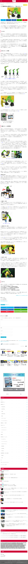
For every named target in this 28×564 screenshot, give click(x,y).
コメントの (3, 555)
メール (2, 330)
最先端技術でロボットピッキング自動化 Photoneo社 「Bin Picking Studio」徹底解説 (10, 485)
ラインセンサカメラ (4, 420)
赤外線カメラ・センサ (4, 436)
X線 (2, 457)
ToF (2, 432)
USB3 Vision (3, 413)
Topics (2, 399)
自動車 (2, 434)
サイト (1, 333)
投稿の (2, 554)
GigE (2, 411)
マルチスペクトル (4, 443)
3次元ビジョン (3, 425)
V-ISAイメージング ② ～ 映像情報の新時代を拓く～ (11, 477)
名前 (1, 327)
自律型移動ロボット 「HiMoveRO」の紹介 (10, 474)
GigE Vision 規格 (6, 470)
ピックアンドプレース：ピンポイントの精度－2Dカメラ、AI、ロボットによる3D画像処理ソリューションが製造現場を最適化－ (13, 521)
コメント (2, 319)
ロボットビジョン (4, 427)
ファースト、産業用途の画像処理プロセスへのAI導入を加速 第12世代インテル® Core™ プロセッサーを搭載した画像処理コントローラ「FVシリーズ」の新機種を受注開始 (13, 525)
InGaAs (3, 450)
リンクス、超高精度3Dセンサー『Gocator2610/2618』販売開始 (13, 498)
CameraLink (3, 406)
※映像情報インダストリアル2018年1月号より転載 (21, 295)
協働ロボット (7, 304)
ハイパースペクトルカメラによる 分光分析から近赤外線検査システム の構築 (11, 535)
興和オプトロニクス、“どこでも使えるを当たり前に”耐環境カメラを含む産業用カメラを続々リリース (15, 492)
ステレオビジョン (4, 429)
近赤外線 (3, 448)
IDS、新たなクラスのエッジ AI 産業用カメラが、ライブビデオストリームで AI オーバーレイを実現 (13, 511)
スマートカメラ (4, 418)
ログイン (2, 553)
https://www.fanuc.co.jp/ (4, 300)
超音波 (2, 455)
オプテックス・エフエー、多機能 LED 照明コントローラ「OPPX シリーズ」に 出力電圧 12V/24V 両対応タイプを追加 (15, 488)
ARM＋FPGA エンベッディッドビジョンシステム (8, 532)
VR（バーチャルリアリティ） (5, 462)
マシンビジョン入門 (3, 464)
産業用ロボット (3, 304)
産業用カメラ (3, 404)
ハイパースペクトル (4, 441)
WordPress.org (3, 556)
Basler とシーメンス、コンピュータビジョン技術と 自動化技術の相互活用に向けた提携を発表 (13, 514)
